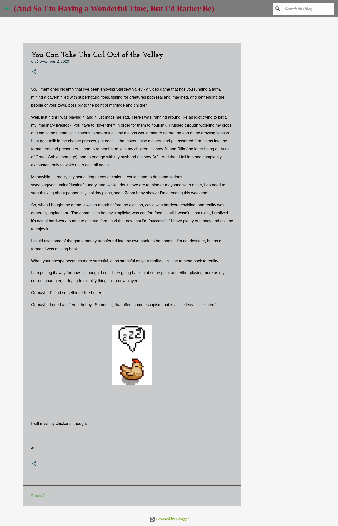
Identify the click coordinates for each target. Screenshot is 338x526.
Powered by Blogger (169, 519)
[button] (34, 72)
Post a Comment (44, 496)
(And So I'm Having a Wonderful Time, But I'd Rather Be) (114, 8)
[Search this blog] (308, 9)
